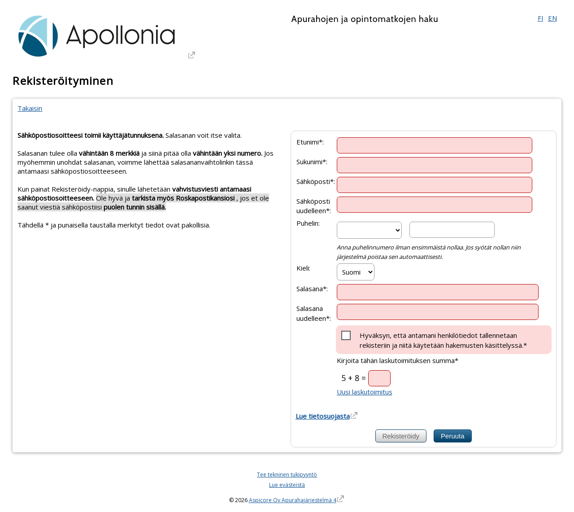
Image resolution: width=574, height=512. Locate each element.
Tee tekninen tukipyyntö (287, 474)
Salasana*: (312, 288)
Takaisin (29, 108)
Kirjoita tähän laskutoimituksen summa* (397, 360)
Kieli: (303, 267)
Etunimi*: (310, 141)
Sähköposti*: (315, 180)
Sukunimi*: (311, 161)
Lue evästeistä (287, 485)
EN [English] (552, 17)
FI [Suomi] (541, 17)
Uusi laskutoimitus (364, 391)
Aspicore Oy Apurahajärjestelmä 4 (292, 500)
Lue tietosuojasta (323, 415)
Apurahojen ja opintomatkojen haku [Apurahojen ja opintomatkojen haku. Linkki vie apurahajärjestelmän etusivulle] (364, 18)
